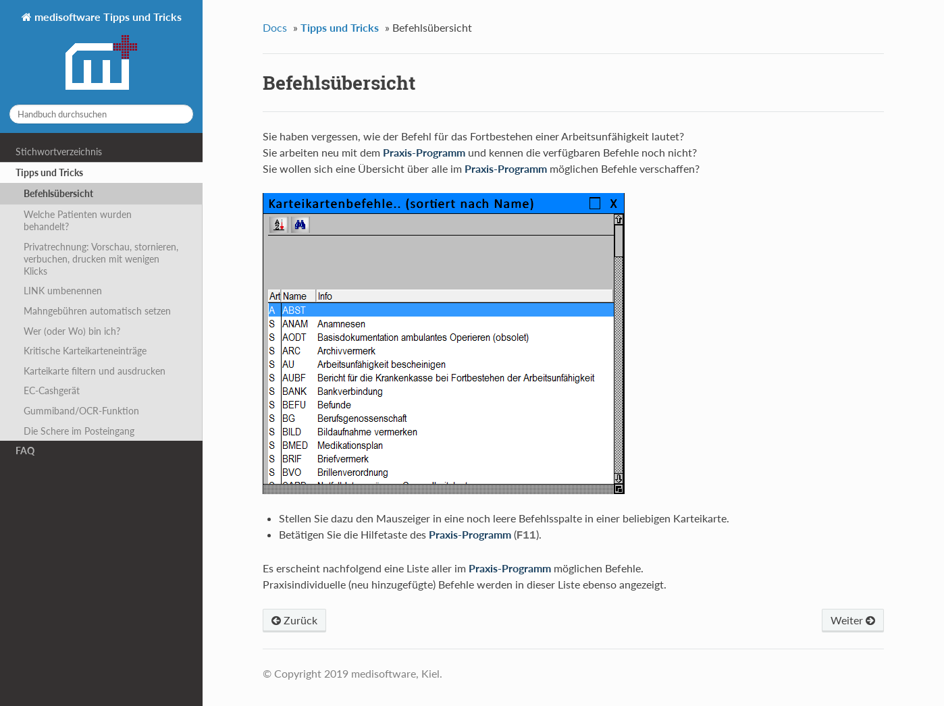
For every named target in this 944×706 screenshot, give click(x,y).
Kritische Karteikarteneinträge (85, 350)
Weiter (853, 618)
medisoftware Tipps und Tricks (107, 51)
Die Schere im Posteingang (79, 431)
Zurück (294, 618)
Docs (275, 27)
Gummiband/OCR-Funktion (81, 410)
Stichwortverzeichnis (59, 151)
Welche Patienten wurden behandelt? (78, 220)
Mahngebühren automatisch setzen (97, 311)
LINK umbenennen (63, 290)
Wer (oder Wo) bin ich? (72, 331)
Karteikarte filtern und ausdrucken (94, 371)
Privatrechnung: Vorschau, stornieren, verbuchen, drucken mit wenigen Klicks (101, 259)
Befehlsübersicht (58, 193)
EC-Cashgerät (52, 390)
